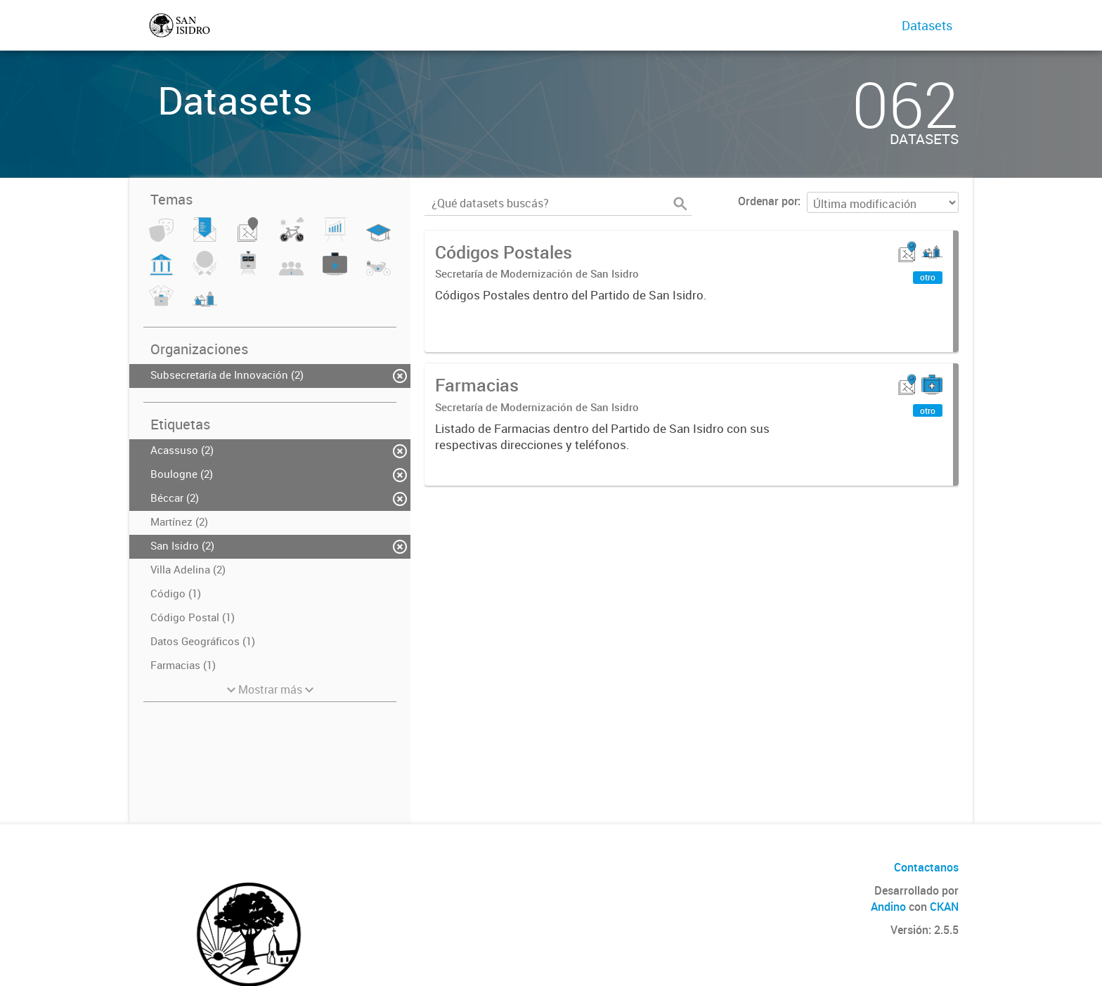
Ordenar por (768, 201)
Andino (888, 906)
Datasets (927, 25)
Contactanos (926, 867)
